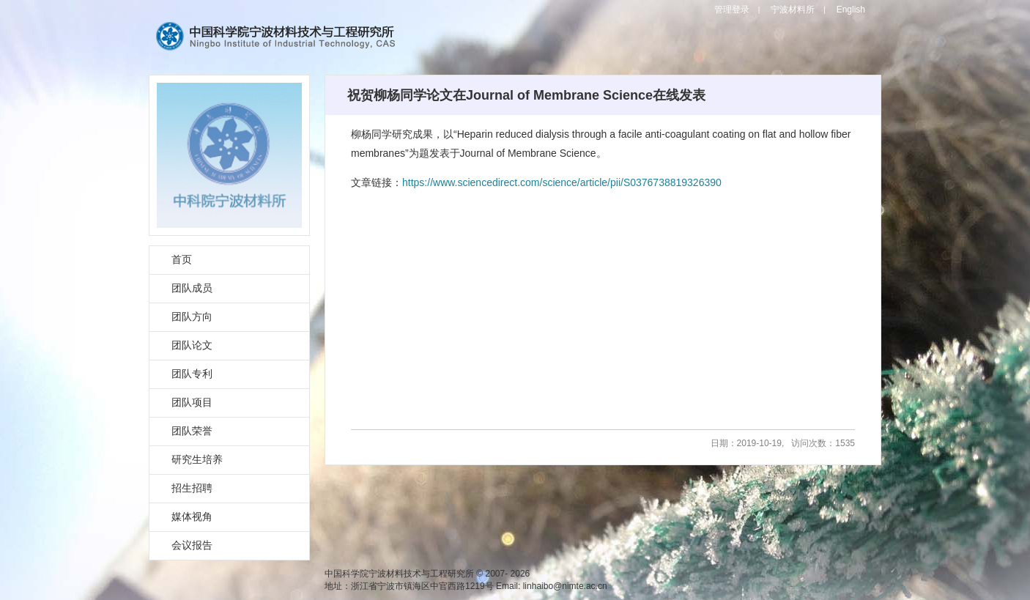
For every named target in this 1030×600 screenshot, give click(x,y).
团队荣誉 (191, 431)
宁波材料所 (793, 9)
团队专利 (191, 373)
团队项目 (191, 402)
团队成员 (191, 288)
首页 (181, 259)
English (851, 9)
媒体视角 (191, 516)
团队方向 (191, 316)
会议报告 (191, 545)
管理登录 (731, 9)
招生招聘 (191, 488)
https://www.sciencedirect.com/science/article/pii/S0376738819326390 (562, 182)
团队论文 (191, 345)
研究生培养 (197, 459)
